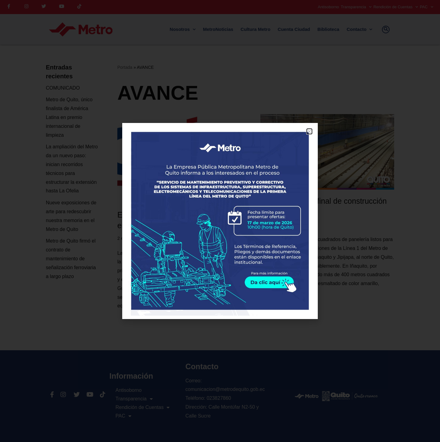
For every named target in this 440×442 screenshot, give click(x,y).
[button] (309, 131)
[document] (220, 221)
